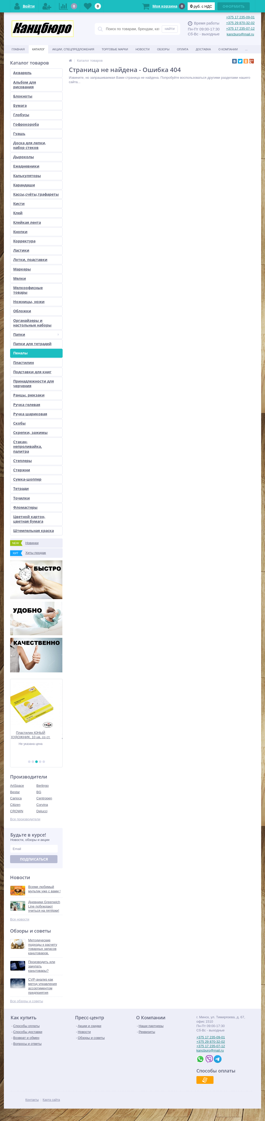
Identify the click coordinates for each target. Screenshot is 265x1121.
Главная (18, 49)
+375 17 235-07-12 (240, 28)
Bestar (15, 792)
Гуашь (19, 133)
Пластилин (23, 362)
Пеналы (20, 353)
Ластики (21, 250)
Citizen (15, 805)
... (246, 49)
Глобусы (21, 114)
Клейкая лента (27, 222)
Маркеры (22, 269)
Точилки (21, 498)
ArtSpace (17, 786)
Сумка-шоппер (27, 479)
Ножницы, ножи (29, 301)
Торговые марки (115, 49)
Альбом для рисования (24, 84)
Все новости (19, 919)
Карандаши (24, 184)
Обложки (22, 310)
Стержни (21, 469)
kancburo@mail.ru (240, 34)
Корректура (24, 240)
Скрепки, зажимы (30, 432)
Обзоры (163, 49)
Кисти (19, 203)
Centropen (44, 798)
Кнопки (20, 231)
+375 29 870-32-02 (240, 23)
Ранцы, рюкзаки (29, 395)
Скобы (19, 423)
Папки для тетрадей (32, 343)
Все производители (25, 819)
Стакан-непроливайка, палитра (27, 446)
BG (38, 792)
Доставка (203, 49)
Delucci (42, 811)
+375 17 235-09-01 (240, 17)
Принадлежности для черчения (33, 383)
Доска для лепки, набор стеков (29, 145)
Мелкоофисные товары (28, 290)
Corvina (42, 805)
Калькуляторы (27, 175)
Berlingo (42, 786)
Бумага (20, 105)
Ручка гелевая (26, 404)
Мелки (19, 278)
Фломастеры (25, 507)
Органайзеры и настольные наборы (32, 323)
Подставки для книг (32, 371)
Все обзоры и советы (26, 1001)
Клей (18, 212)
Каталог (38, 49)
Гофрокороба (26, 124)
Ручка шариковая (30, 413)
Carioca (16, 798)
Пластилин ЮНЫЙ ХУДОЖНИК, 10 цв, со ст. (36, 735)
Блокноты (22, 96)
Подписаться (34, 859)
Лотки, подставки (30, 259)
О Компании (228, 49)
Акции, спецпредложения (73, 49)
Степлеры (22, 460)
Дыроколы (23, 156)
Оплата (182, 49)
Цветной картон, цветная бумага (29, 519)
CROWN (16, 811)
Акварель (22, 72)
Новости (143, 49)
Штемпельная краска (33, 530)
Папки (36, 334)
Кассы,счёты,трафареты (36, 194)
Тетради (21, 488)
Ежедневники (26, 166)
